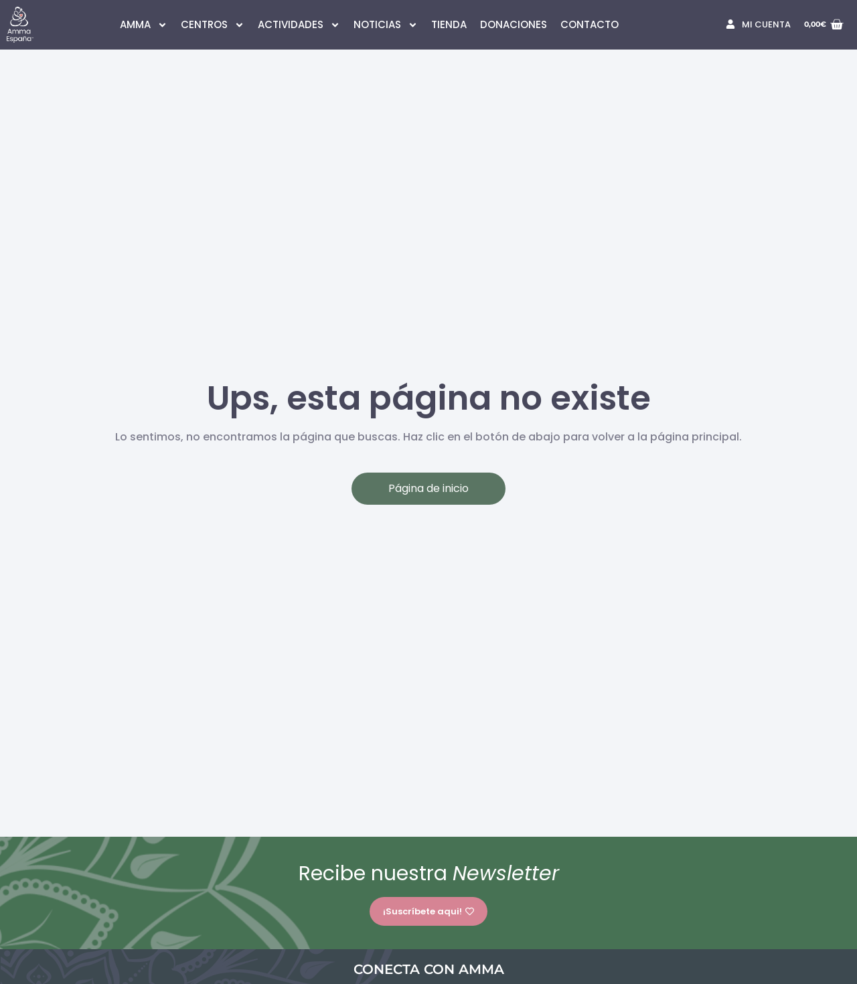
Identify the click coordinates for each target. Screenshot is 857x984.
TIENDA (449, 24)
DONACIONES (513, 24)
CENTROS (212, 25)
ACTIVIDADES (299, 25)
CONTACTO (589, 24)
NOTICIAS (386, 25)
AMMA (143, 25)
